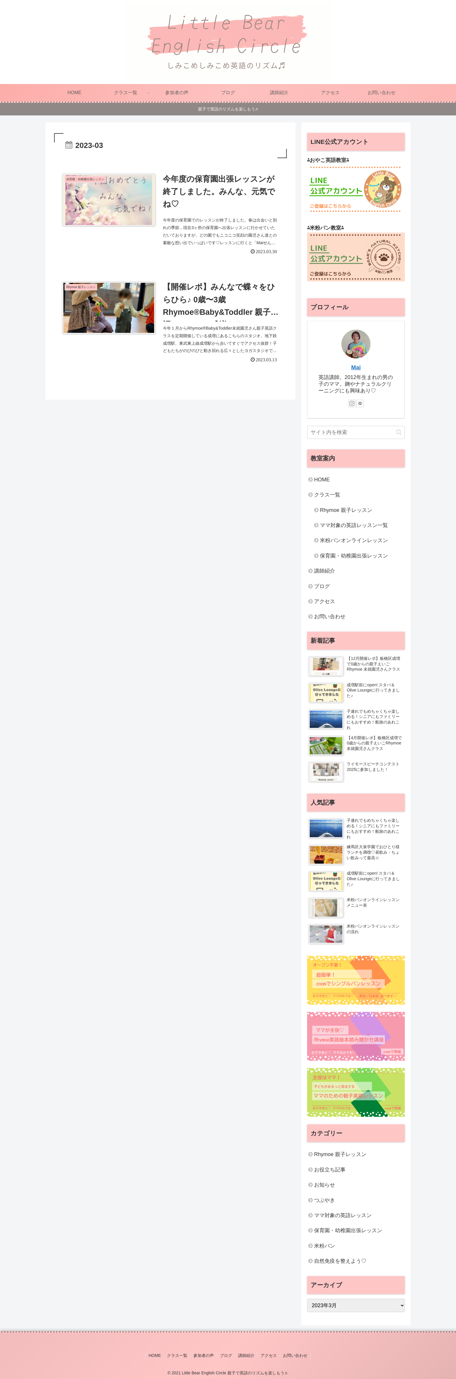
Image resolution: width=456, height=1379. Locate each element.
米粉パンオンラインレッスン (354, 540)
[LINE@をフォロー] (360, 403)
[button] (399, 432)
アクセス (324, 601)
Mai (356, 367)
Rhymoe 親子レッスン (346, 510)
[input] (356, 432)
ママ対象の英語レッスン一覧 (354, 525)
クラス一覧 (327, 495)
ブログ (322, 586)
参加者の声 (203, 1355)
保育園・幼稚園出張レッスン (354, 556)
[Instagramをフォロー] (352, 403)
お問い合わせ (329, 616)
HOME (322, 480)
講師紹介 (324, 571)
